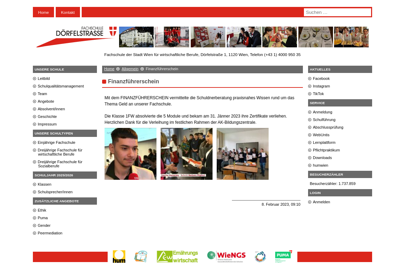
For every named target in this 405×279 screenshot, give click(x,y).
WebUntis (321, 135)
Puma (43, 218)
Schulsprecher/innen (55, 192)
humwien (320, 165)
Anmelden (321, 202)
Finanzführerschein (133, 81)
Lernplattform (324, 142)
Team (42, 94)
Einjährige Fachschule (56, 142)
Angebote (46, 101)
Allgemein (130, 69)
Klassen (44, 184)
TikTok (318, 94)
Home (43, 12)
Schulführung (324, 120)
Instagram (321, 86)
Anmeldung (322, 112)
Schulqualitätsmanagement (61, 86)
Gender (44, 225)
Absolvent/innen (51, 109)
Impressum (47, 124)
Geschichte (47, 116)
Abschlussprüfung (328, 127)
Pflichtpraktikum (326, 150)
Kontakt (68, 12)
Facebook (321, 78)
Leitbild (44, 78)
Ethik (42, 210)
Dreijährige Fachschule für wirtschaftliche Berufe (60, 152)
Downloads (322, 158)
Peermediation (50, 233)
